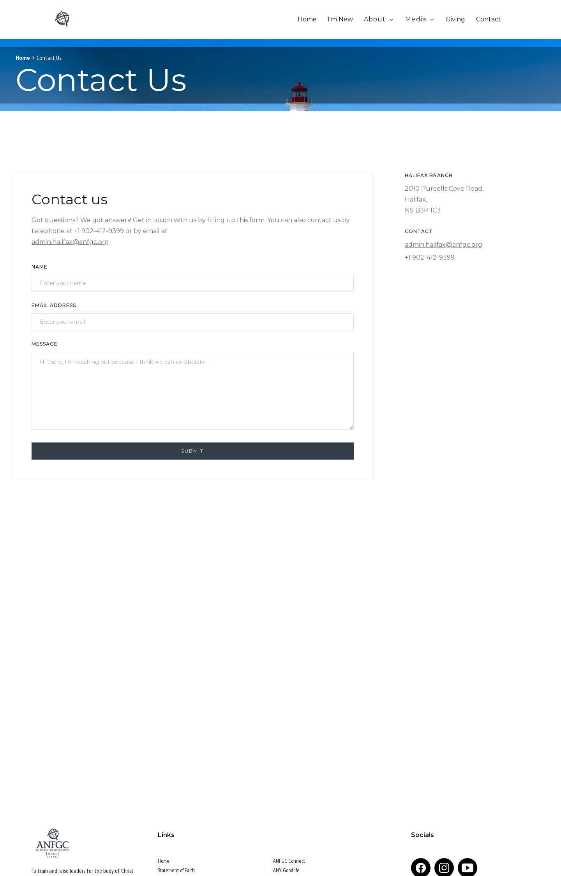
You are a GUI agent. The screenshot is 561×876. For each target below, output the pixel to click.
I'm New (340, 19)
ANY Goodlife (286, 870)
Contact (488, 19)
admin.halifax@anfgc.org (70, 242)
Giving (455, 19)
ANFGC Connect (289, 861)
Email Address (54, 305)
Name (40, 267)
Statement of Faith (176, 870)
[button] (379, 19)
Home (307, 19)
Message (45, 344)
